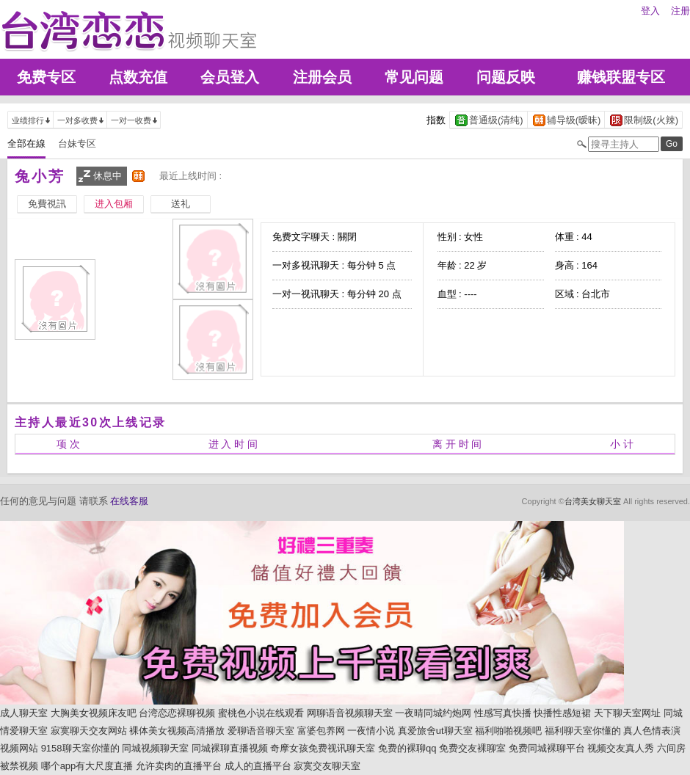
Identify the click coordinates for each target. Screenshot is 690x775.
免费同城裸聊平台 (547, 748)
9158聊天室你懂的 (80, 748)
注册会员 (322, 77)
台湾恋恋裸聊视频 (177, 712)
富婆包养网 (321, 730)
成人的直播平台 (258, 765)
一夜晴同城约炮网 (433, 712)
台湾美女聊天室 (592, 501)
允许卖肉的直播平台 (179, 765)
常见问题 (414, 77)
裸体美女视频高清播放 (177, 730)
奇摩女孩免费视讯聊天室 (322, 748)
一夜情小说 (371, 730)
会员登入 (229, 77)
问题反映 (505, 77)
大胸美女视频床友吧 (94, 712)
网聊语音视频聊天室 (350, 712)
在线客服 (129, 500)
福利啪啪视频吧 (508, 730)
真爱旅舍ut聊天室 (435, 730)
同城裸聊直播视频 (230, 748)
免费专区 (46, 77)
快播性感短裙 (562, 712)
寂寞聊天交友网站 (89, 730)
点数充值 (138, 77)
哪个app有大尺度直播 (87, 765)
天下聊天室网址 (627, 712)
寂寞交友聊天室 (327, 765)
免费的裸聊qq (407, 748)
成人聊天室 (24, 712)
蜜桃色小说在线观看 (261, 712)
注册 (680, 10)
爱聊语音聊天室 (261, 730)
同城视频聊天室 (155, 748)
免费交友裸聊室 (472, 748)
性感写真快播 (502, 712)
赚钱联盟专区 (621, 77)
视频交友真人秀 (620, 748)
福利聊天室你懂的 (583, 730)
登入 (650, 10)
